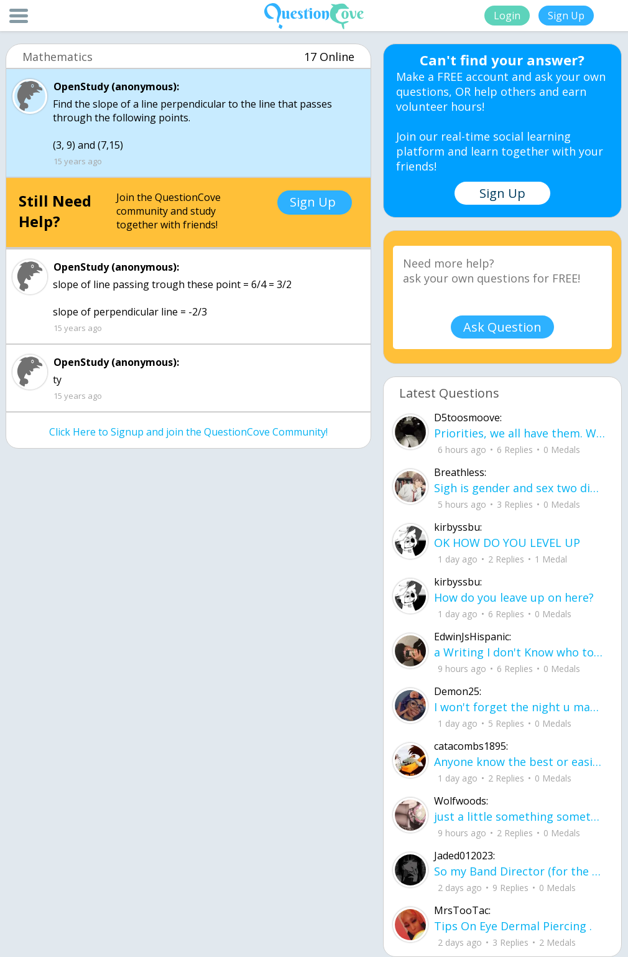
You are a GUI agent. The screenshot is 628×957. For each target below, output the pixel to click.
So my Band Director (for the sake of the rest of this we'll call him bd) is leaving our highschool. (520, 871)
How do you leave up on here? (514, 597)
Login (507, 15)
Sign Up (566, 15)
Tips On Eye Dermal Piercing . (513, 925)
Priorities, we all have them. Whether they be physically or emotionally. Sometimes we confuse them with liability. (520, 433)
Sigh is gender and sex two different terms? (520, 487)
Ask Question (502, 327)
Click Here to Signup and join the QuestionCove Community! (188, 432)
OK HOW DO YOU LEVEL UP (507, 542)
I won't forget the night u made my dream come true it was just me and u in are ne (520, 706)
